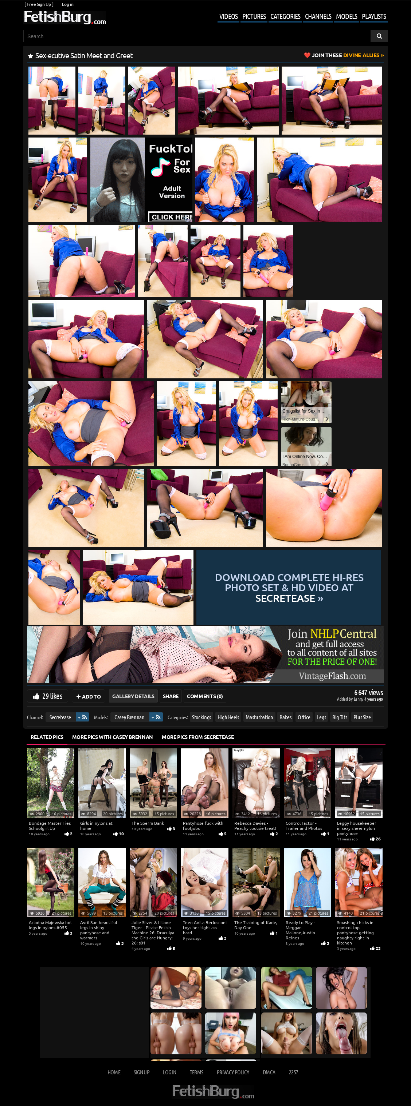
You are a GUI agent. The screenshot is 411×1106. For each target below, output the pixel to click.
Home (113, 1072)
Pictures (254, 16)
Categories (285, 16)
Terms (196, 1072)
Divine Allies (346, 55)
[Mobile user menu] (297, 17)
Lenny (359, 699)
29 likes (52, 695)
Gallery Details (133, 696)
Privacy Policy (233, 1072)
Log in (67, 4)
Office (304, 716)
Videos (228, 16)
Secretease (60, 716)
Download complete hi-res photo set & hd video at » (289, 587)
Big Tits (339, 716)
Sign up (141, 1072)
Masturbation (259, 716)
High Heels (228, 716)
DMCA (269, 1072)
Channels (318, 16)
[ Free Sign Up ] (38, 4)
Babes (285, 716)
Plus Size (362, 716)
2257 (293, 1072)
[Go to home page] (64, 17)
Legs (321, 716)
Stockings (201, 716)
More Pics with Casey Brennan (112, 736)
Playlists (374, 16)
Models (346, 16)
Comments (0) (205, 696)
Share (171, 696)
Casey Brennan (129, 716)
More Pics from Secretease (198, 736)
